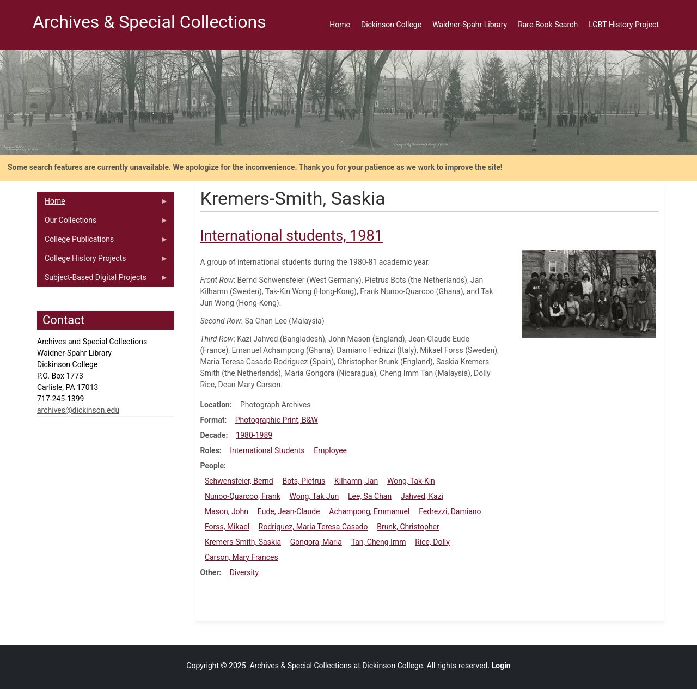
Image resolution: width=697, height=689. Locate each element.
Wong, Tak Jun (314, 496)
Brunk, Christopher (408, 526)
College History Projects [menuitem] (102, 261)
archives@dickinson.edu (78, 410)
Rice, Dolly (432, 542)
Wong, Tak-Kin (411, 481)
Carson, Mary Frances (241, 557)
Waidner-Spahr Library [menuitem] (469, 24)
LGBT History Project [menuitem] (624, 24)
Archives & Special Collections (149, 21)
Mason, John (226, 511)
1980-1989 (254, 435)
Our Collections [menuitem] (102, 223)
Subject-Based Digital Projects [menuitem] (102, 280)
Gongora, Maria (316, 542)
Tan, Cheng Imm (378, 542)
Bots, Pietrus (304, 481)
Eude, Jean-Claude (289, 511)
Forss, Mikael (227, 526)
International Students (267, 450)
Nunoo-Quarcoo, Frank (242, 496)
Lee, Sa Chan (370, 496)
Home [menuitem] (339, 24)
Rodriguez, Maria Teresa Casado (313, 526)
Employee (330, 450)
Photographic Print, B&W (276, 420)
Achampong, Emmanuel (369, 511)
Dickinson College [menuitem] (391, 24)
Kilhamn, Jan (356, 481)
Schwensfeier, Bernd (239, 481)
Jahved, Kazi (422, 496)
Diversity (244, 572)
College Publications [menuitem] (102, 242)
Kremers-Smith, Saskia (243, 542)
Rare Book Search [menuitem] (548, 24)
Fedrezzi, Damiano (450, 511)
